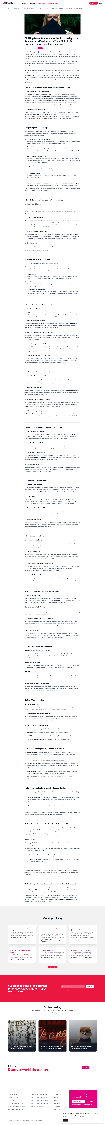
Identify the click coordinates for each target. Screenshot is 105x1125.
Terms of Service (57, 1109)
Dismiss (65, 1120)
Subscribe (90, 1101)
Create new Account (13, 1094)
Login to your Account (13, 1097)
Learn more (94, 1067)
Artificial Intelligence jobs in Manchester (40, 1103)
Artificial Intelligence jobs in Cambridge (40, 1100)
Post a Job (85, 1067)
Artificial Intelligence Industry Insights (16, 1106)
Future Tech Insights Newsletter (38, 1106)
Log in (101, 3)
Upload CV (93, 3)
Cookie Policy (57, 1103)
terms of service (88, 990)
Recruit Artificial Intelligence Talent (16, 1109)
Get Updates (90, 986)
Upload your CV (11, 1100)
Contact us (56, 1100)
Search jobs (23, 3)
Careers (40, 48)
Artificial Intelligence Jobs (54, 895)
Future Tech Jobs (58, 1094)
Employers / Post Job (53, 3)
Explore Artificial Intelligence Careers (39, 1094)
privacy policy (79, 990)
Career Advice (41, 3)
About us (56, 1097)
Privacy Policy (57, 1106)
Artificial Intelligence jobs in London (39, 1097)
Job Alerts (32, 3)
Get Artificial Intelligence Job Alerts (16, 1103)
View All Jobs (52, 967)
